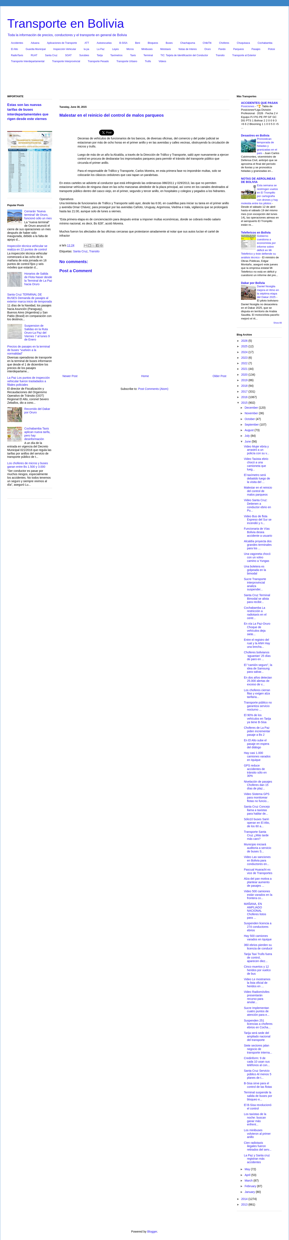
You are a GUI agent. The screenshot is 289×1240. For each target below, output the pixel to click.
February (251, 1186)
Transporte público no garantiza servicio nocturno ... (258, 706)
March (249, 1180)
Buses (169, 43)
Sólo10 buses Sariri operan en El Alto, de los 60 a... (257, 823)
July (248, 435)
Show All (277, 323)
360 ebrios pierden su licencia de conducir (258, 946)
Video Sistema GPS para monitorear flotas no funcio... (256, 797)
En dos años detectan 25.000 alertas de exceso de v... (258, 681)
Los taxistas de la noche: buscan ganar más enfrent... (255, 1119)
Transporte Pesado (98, 61)
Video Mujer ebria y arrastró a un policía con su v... (256, 450)
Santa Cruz (51, 55)
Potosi (271, 49)
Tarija (100, 55)
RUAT (34, 55)
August (249, 430)
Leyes (115, 49)
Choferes (224, 43)
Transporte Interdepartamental (27, 61)
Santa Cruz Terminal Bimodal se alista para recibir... (257, 598)
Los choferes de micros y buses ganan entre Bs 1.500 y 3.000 (27, 465)
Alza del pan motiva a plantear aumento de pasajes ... (258, 882)
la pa (86, 49)
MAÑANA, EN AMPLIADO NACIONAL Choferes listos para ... (255, 910)
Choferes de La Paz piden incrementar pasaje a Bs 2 (257, 731)
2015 (244, 402)
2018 (244, 385)
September (252, 424)
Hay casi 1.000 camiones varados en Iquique (257, 756)
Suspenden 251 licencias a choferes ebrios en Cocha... (258, 1024)
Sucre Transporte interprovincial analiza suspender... (255, 584)
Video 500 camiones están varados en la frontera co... (258, 895)
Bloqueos (153, 43)
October (250, 419)
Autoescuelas (104, 43)
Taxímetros (116, 55)
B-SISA (123, 43)
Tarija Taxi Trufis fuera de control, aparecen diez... (258, 957)
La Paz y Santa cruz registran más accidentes (257, 1159)
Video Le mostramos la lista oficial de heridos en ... (257, 983)
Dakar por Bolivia (253, 283)
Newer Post (69, 376)
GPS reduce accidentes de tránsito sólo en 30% (255, 770)
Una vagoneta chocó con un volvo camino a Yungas (257, 557)
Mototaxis (165, 49)
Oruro (207, 49)
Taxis (133, 55)
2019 (244, 380)
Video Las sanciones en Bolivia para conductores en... (257, 860)
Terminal (148, 55)
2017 (244, 391)
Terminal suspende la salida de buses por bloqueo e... (258, 1096)
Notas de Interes (188, 49)
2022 (244, 363)
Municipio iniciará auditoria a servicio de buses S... (257, 848)
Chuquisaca (243, 43)
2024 (244, 352)
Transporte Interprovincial (66, 61)
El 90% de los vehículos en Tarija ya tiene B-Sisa (257, 718)
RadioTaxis (17, 55)
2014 (244, 1199)
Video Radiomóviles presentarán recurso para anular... (256, 997)
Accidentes (17, 43)
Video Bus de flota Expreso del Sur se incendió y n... (257, 520)
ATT (87, 43)
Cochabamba (265, 43)
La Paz (100, 49)
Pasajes (256, 49)
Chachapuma (187, 43)
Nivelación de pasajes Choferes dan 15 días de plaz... (258, 785)
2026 (244, 340)
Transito (220, 55)
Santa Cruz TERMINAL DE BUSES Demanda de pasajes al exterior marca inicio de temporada (29, 298)
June (248, 441)
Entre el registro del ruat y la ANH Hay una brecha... (257, 643)
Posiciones (248, 106)
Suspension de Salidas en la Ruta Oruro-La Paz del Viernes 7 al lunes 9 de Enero (37, 332)
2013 (244, 1204)
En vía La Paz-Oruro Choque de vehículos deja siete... (257, 629)
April (248, 1175)
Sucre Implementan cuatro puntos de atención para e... (256, 1011)
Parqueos (238, 49)
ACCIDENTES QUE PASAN (259, 102)
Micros (130, 49)
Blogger (152, 1231)
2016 (244, 397)
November (252, 413)
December (252, 407)
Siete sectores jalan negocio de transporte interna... (258, 1049)
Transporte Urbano (126, 61)
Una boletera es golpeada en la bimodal (255, 570)
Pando (222, 49)
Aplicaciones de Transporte (62, 43)
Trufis (148, 61)
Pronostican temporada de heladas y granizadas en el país (267, 146)
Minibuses (147, 49)
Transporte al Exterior (244, 55)
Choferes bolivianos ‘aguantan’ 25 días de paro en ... (257, 656)
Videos (162, 61)
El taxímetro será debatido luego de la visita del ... (257, 478)
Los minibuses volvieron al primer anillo (257, 1133)
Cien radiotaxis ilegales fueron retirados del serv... (257, 1146)
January (250, 1192)
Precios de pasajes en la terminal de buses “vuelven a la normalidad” (28, 350)
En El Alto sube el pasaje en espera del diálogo (256, 744)
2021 (244, 368)
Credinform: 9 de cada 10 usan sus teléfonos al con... (257, 1061)
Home (145, 376)
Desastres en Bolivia (255, 135)
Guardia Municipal (36, 49)
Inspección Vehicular (64, 49)
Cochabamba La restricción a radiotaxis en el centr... (255, 613)
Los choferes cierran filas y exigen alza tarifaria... (257, 693)
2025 (244, 346)
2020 (244, 374)
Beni (137, 43)
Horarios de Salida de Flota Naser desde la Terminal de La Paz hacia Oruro (38, 279)
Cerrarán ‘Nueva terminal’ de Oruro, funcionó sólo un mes (38, 215)
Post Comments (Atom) (153, 388)
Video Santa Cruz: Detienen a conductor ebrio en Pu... (257, 505)
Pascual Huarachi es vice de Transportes (258, 871)
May (248, 1169)
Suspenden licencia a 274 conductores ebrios (257, 927)
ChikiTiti (207, 43)
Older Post (219, 376)
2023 (244, 357)
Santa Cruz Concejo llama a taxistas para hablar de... (257, 810)
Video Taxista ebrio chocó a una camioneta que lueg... (256, 464)
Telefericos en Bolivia (256, 232)
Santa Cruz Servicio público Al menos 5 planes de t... (257, 1074)
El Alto (14, 49)
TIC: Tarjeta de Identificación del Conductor (184, 55)
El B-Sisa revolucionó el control (257, 1106)
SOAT (68, 55)
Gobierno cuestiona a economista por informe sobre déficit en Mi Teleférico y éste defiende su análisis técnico (258, 246)
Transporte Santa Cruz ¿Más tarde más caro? (256, 835)
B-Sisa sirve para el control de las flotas (258, 1085)
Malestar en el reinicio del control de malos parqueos (258, 491)
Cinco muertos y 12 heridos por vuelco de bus (257, 970)
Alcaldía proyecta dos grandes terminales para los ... (258, 545)
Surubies (84, 55)
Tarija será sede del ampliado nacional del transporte (257, 1036)
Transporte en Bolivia (65, 23)
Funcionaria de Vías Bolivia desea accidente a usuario (258, 532)
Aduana (35, 43)
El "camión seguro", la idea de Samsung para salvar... (258, 668)
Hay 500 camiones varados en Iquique (258, 937)
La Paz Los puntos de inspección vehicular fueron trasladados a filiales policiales (28, 381)
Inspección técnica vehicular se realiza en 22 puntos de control (27, 247)
